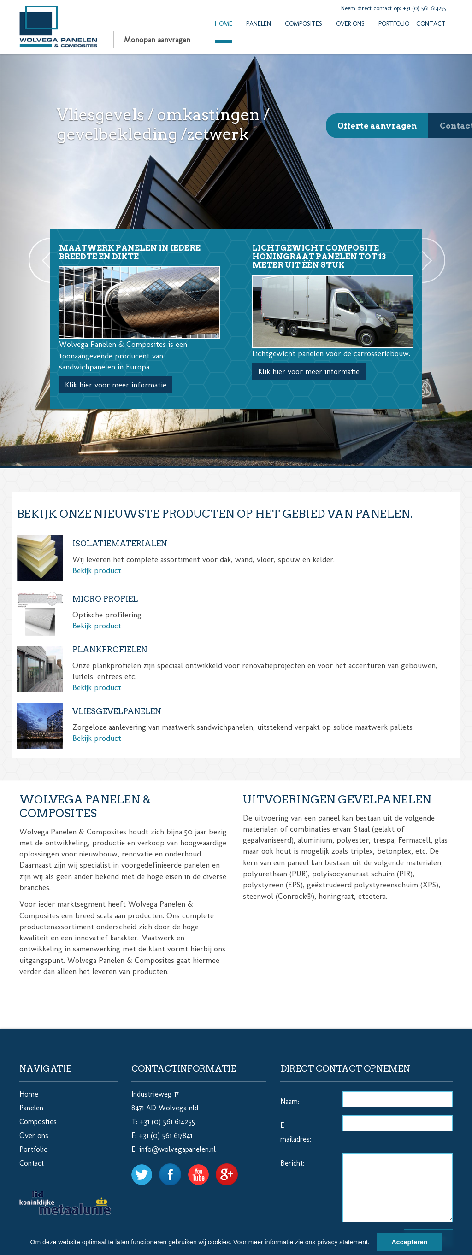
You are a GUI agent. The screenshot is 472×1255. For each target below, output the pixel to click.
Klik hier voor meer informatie (115, 384)
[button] (373, 1243)
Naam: (289, 1101)
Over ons (350, 24)
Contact (431, 24)
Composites (303, 24)
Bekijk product (96, 570)
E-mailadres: (295, 1132)
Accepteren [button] (409, 1242)
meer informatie (270, 1242)
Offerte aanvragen (377, 125)
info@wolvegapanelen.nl (177, 1149)
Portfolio (393, 24)
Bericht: (292, 1163)
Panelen (258, 24)
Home (223, 24)
